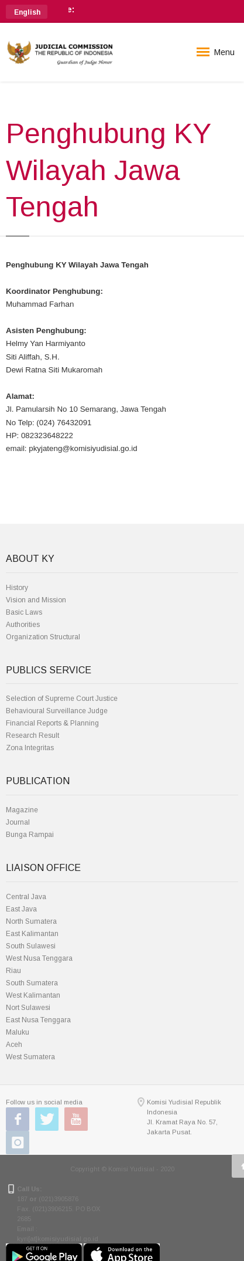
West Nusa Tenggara (39, 958)
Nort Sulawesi (28, 1008)
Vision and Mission (36, 600)
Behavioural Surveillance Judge (57, 711)
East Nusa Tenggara (38, 1020)
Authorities (23, 625)
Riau (13, 971)
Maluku (17, 1032)
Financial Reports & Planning (52, 723)
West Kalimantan (33, 995)
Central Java (26, 897)
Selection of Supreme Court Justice (62, 698)
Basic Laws (24, 612)
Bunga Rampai (30, 835)
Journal (18, 822)
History (17, 588)
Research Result (32, 735)
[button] (26, 12)
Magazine (22, 810)
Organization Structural (43, 637)
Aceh (14, 1044)
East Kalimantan (32, 934)
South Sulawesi (31, 946)
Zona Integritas (30, 748)
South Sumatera (32, 983)
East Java (21, 909)
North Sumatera (31, 921)
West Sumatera (30, 1057)
